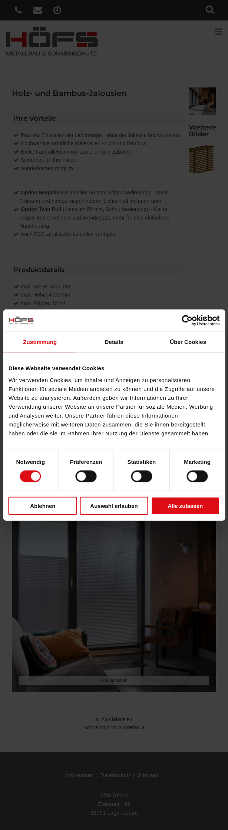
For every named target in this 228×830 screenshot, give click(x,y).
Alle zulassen (185, 505)
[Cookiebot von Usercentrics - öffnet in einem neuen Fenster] (187, 320)
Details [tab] (114, 342)
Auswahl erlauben (114, 505)
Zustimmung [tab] (40, 342)
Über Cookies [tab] (188, 342)
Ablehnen (42, 505)
